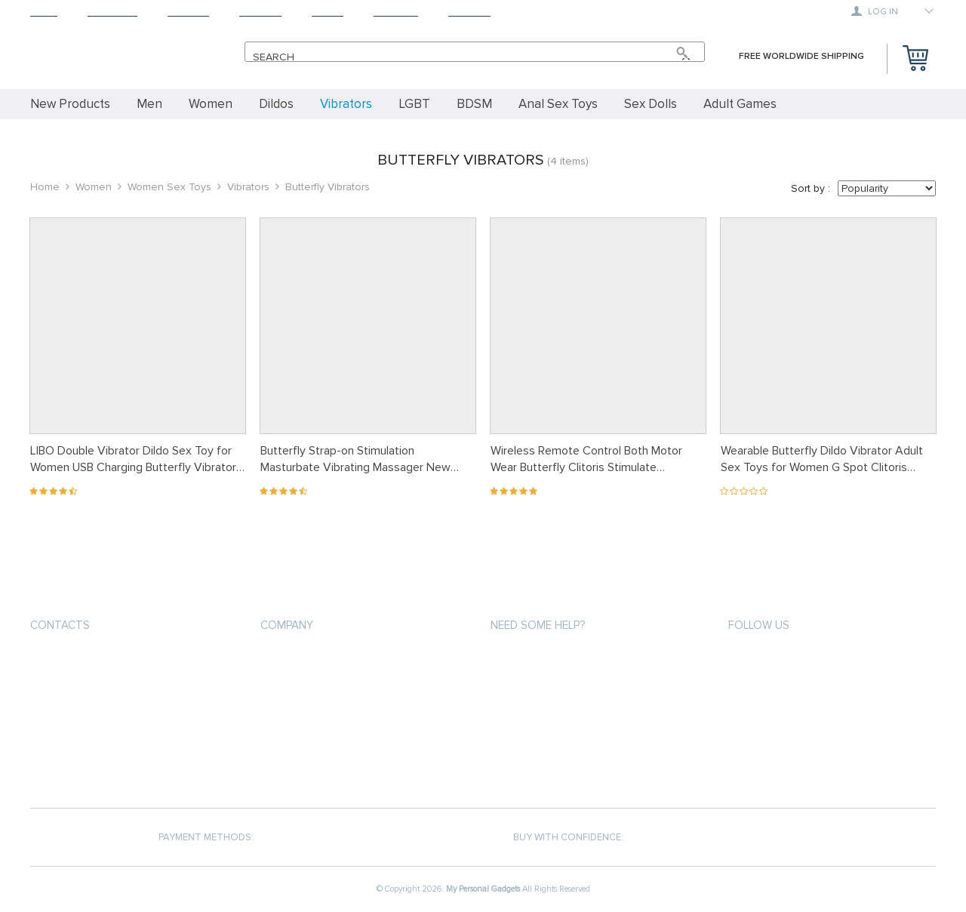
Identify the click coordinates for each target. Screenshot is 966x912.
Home (43, 12)
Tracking (396, 12)
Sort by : (810, 188)
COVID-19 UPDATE (299, 768)
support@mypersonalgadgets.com (120, 661)
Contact (469, 12)
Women (93, 186)
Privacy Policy (295, 686)
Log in (874, 11)
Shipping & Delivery (537, 686)
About (327, 12)
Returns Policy (528, 713)
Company (286, 625)
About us (283, 659)
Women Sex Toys (169, 186)
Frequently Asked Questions (563, 741)
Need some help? (538, 625)
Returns (260, 12)
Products (112, 12)
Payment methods (534, 659)
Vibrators (248, 186)
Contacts (60, 625)
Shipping (188, 12)
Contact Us (289, 741)
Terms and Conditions (316, 713)
